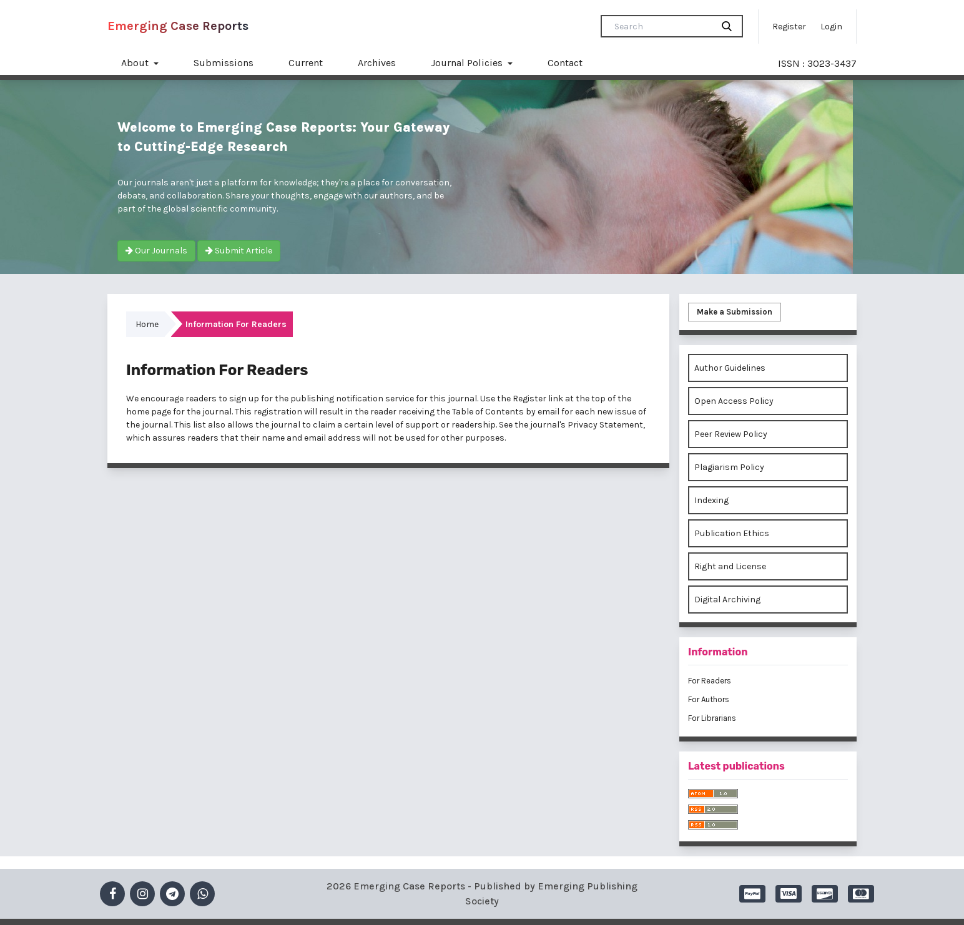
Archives (377, 63)
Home (147, 324)
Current (305, 63)
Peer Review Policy (730, 434)
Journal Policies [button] (468, 63)
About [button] (136, 63)
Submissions (223, 63)
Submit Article (238, 250)
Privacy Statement (605, 424)
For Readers (709, 680)
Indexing (711, 500)
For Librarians (712, 718)
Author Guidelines (729, 368)
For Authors (708, 699)
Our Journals (156, 250)
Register (789, 26)
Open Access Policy (734, 401)
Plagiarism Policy (729, 467)
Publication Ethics (731, 533)
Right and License (730, 566)
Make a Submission (734, 311)
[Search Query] (662, 26)
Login (831, 26)
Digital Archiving (727, 599)
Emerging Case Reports (177, 26)
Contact (565, 63)
